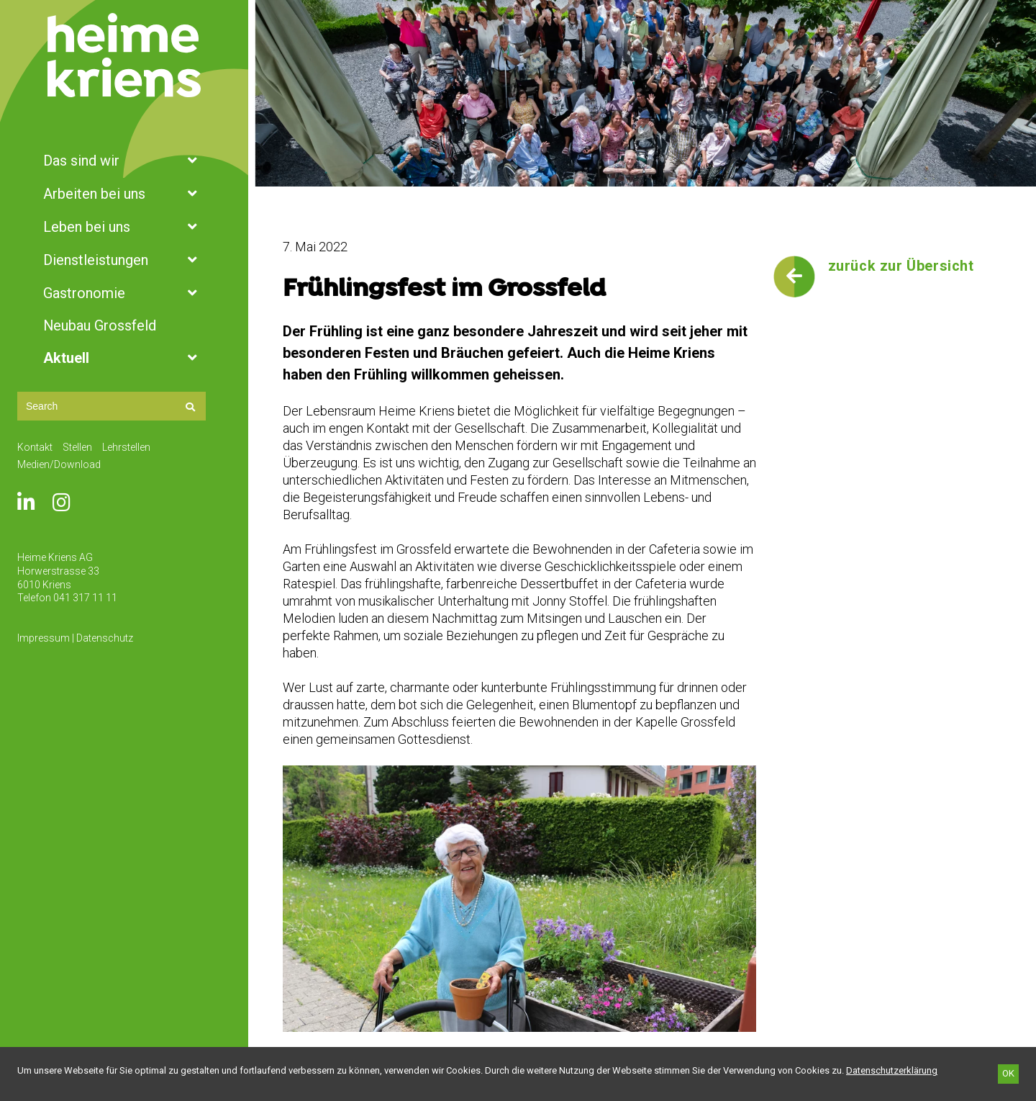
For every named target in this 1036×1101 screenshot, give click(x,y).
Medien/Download (59, 464)
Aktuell (124, 357)
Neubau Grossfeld (99, 325)
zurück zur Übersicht (901, 265)
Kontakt (35, 447)
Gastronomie (124, 293)
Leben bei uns (124, 226)
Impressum (43, 638)
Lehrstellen (126, 447)
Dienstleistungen (124, 259)
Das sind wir (124, 160)
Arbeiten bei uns (124, 193)
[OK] (1008, 1074)
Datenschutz (104, 638)
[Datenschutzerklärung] (891, 1070)
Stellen (77, 447)
